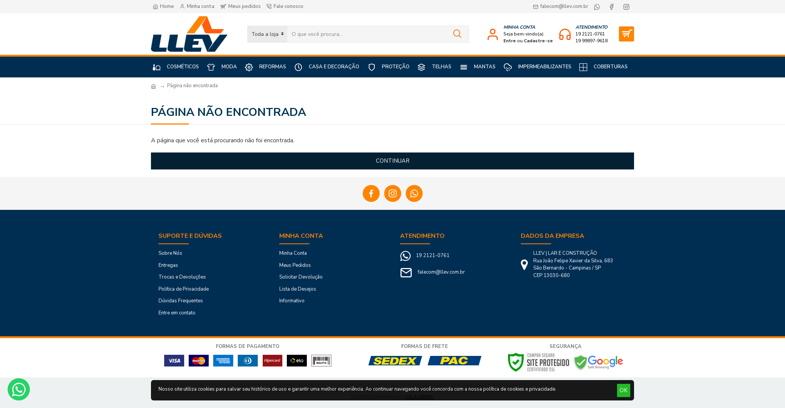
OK (624, 390)
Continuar (392, 161)
